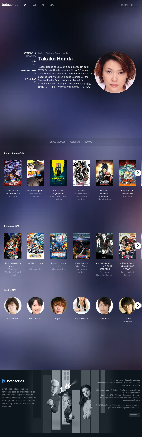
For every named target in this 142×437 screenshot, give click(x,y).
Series (49, 53)
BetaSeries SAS (107, 395)
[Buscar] (137, 4)
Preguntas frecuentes (122, 382)
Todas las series (117, 380)
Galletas (114, 390)
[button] (12, 310)
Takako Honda (61, 53)
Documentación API (105, 382)
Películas (75, 142)
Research (136, 395)
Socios (88, 142)
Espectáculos (57, 142)
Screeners (127, 395)
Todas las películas (132, 380)
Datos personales (133, 392)
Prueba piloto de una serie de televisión (115, 397)
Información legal (102, 390)
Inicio (40, 53)
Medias (118, 395)
